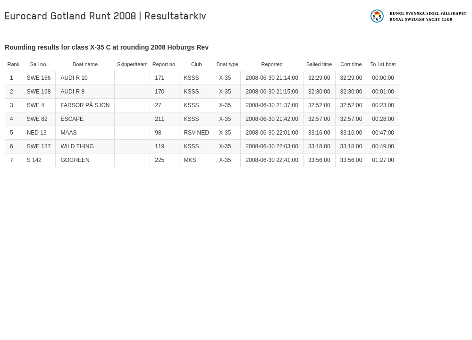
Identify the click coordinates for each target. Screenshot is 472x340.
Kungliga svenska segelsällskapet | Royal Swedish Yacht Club (419, 16)
